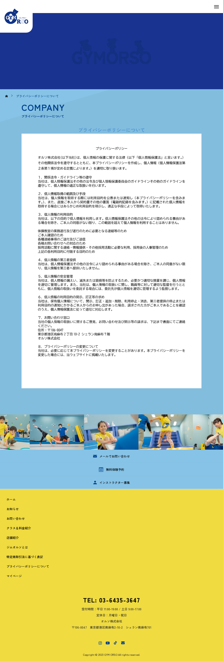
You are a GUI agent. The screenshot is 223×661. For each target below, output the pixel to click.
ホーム (11, 499)
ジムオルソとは (17, 547)
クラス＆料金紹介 (19, 528)
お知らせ (13, 508)
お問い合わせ (16, 518)
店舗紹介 (13, 537)
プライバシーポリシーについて (28, 566)
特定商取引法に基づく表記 (25, 556)
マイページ (14, 575)
